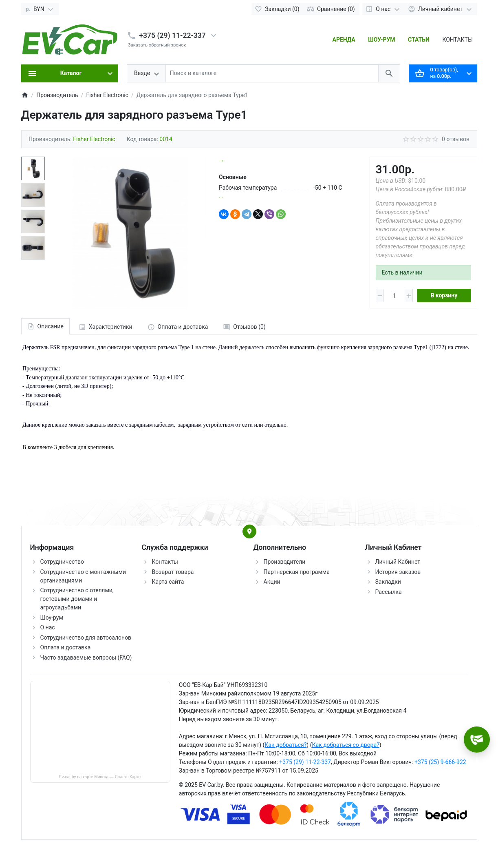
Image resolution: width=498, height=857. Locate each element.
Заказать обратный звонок (157, 45)
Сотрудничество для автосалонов (86, 637)
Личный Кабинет (398, 561)
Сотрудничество (62, 561)
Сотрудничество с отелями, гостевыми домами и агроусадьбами (77, 599)
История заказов (398, 572)
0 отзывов (455, 139)
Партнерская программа (297, 572)
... (221, 196)
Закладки (388, 581)
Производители (285, 561)
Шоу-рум (51, 617)
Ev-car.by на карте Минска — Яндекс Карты (100, 777)
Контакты (165, 561)
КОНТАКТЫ (457, 39)
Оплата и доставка (65, 647)
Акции (272, 581)
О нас (47, 627)
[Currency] (40, 9)
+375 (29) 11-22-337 (172, 35)
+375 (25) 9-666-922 (440, 762)
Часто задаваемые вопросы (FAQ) (86, 657)
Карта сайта (168, 581)
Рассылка (388, 592)
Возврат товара (173, 572)
